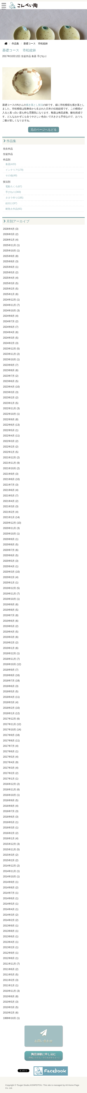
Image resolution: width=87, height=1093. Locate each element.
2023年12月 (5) (11, 348)
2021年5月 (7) (10, 495)
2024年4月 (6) (10, 332)
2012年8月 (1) (10, 958)
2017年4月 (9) (10, 762)
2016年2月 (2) (10, 833)
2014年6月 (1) (10, 898)
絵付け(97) (11, 203)
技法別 (6, 181)
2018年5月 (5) (10, 691)
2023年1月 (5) (10, 403)
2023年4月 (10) (11, 386)
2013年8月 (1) (10, 931)
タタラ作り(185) (14, 197)
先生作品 (8, 148)
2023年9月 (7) (10, 365)
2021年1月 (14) (11, 517)
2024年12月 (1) (11, 299)
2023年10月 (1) (11, 359)
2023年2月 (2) (10, 397)
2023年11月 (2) (11, 354)
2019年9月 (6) (10, 604)
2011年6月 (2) (10, 969)
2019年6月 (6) (10, 621)
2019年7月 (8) (10, 615)
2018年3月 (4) (10, 702)
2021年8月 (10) (11, 479)
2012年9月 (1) (10, 953)
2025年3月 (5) (10, 283)
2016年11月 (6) (11, 789)
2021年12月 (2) (11, 457)
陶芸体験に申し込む (43, 1056)
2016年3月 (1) (10, 827)
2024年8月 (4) (10, 316)
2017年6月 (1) (10, 751)
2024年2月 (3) (10, 343)
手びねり (42, 56)
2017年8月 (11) (11, 740)
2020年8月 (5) (10, 544)
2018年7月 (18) (11, 680)
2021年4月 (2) (10, 501)
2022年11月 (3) (11, 408)
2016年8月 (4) (10, 806)
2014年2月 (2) (10, 920)
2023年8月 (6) (10, 370)
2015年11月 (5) (11, 849)
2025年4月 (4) (10, 277)
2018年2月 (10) (11, 708)
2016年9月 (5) (10, 800)
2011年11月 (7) (11, 963)
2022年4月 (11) (11, 435)
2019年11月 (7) (11, 593)
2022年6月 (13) (11, 424)
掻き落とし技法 (34, 105)
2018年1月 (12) (11, 713)
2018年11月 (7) (11, 659)
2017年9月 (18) (11, 735)
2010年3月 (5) (10, 1007)
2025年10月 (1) (11, 250)
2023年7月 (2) (10, 376)
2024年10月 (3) (11, 310)
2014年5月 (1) (10, 903)
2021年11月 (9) (11, 463)
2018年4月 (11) (11, 697)
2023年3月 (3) (10, 392)
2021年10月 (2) (11, 468)
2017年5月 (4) (10, 756)
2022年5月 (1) (10, 430)
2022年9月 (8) (10, 419)
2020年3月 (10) (11, 571)
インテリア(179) (14, 170)
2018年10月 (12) (12, 664)
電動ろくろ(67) (13, 186)
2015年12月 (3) (11, 844)
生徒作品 (26, 56)
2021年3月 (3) (10, 506)
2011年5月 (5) (10, 974)
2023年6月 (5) (10, 381)
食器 (33, 56)
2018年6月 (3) (10, 686)
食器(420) (10, 164)
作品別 (6, 159)
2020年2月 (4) (10, 577)
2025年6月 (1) (10, 267)
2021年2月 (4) (10, 512)
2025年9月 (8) (10, 256)
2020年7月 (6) (10, 550)
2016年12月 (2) (11, 784)
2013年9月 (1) (10, 925)
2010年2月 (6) (10, 1012)
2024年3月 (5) (10, 337)
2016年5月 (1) (10, 822)
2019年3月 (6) (10, 637)
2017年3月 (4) (10, 767)
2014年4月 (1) (10, 909)
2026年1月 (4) (10, 239)
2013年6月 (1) (10, 936)
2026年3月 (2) (10, 234)
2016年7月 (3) (10, 811)
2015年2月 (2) (10, 860)
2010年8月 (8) (10, 996)
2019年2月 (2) (10, 642)
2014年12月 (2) (11, 865)
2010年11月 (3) (11, 991)
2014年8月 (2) (10, 887)
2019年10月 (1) (11, 599)
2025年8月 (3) (10, 261)
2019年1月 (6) (10, 648)
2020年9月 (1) (10, 539)
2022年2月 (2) (10, 446)
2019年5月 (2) (10, 626)
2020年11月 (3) (11, 528)
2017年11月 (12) (12, 724)
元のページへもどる (44, 129)
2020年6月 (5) (10, 555)
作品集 (9, 141)
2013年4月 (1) (10, 942)
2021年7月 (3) (10, 484)
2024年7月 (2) (10, 321)
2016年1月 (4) (10, 838)
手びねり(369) (13, 192)
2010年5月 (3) (10, 1001)
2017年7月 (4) (10, 746)
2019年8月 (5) (10, 610)
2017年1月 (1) (10, 778)
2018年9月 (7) (10, 669)
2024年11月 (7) (11, 305)
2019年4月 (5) (10, 631)
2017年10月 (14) (12, 729)
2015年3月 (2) (10, 855)
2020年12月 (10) (12, 522)
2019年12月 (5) (11, 588)
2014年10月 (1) (11, 876)
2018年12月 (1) (11, 653)
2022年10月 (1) (11, 414)
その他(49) (11, 175)
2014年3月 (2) (10, 914)
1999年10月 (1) (11, 1018)
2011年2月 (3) (10, 980)
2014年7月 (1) (10, 893)
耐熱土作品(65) (13, 209)
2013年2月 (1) (10, 947)
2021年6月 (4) (10, 490)
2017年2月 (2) (10, 773)
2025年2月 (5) (10, 288)
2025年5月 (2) (10, 272)
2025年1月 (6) (10, 294)
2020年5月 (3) (10, 561)
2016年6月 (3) (10, 816)
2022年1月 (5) (10, 452)
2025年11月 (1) (11, 245)
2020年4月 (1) (10, 566)
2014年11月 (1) (11, 871)
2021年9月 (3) (10, 474)
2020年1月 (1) (10, 582)
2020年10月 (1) (11, 533)
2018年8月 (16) (11, 675)
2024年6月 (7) (10, 327)
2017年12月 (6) (11, 718)
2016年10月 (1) (11, 795)
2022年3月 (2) (10, 441)
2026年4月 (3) (10, 229)
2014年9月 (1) (10, 882)
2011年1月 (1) (10, 985)
